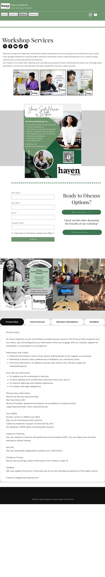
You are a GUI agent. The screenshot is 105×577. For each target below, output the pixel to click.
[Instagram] (90, 15)
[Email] (32, 217)
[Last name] (32, 207)
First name (15, 193)
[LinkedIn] (26, 46)
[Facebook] (10, 46)
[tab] (12, 321)
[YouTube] (95, 15)
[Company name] (32, 227)
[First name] (32, 197)
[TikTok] (21, 46)
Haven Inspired (19, 4)
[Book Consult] (81, 212)
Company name (17, 223)
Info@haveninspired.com (27, 478)
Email (14, 213)
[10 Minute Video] (82, 232)
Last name (15, 203)
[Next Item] (101, 284)
